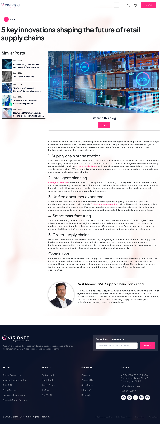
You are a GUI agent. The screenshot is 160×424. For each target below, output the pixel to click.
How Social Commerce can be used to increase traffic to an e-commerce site (27, 114)
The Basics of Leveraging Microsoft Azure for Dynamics (27, 89)
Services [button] (56, 5)
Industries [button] (42, 5)
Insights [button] (113, 5)
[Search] (128, 5)
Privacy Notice (140, 417)
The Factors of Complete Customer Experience (24, 102)
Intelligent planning (58, 182)
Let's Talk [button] (148, 5)
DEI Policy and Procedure (103, 417)
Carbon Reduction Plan (124, 417)
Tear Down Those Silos (23, 76)
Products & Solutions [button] (75, 5)
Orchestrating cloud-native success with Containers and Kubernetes (26, 66)
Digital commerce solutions (105, 204)
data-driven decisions (86, 166)
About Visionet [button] (97, 5)
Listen (104, 125)
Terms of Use (153, 417)
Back (12, 19)
